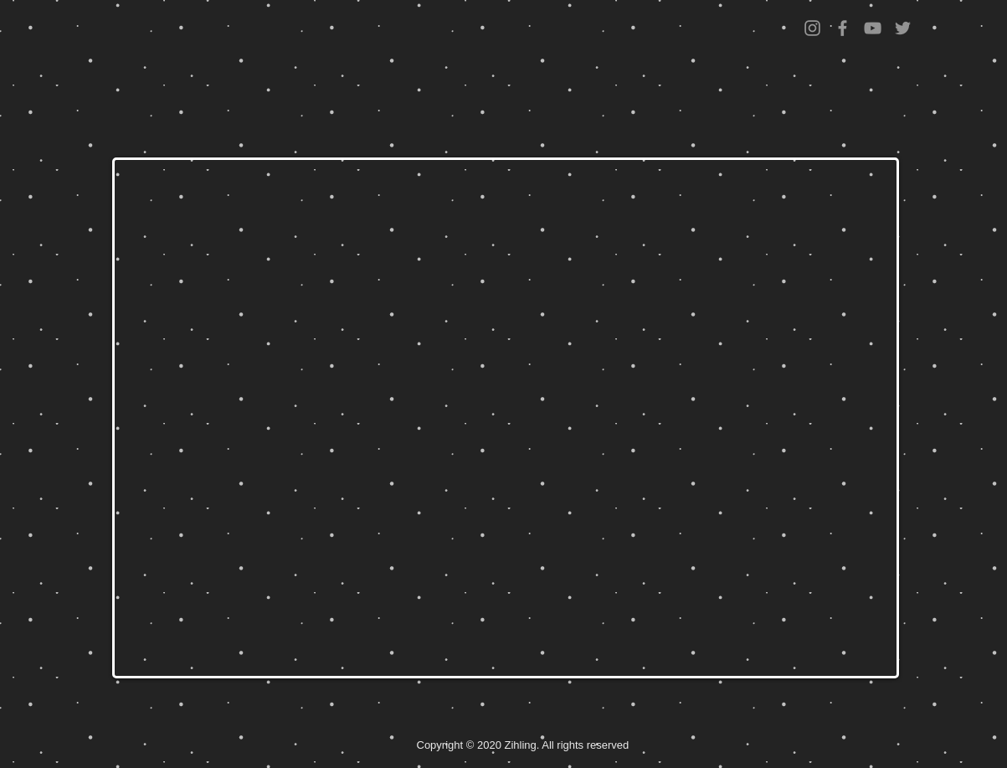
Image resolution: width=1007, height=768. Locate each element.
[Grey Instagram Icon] (812, 28)
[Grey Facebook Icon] (842, 28)
